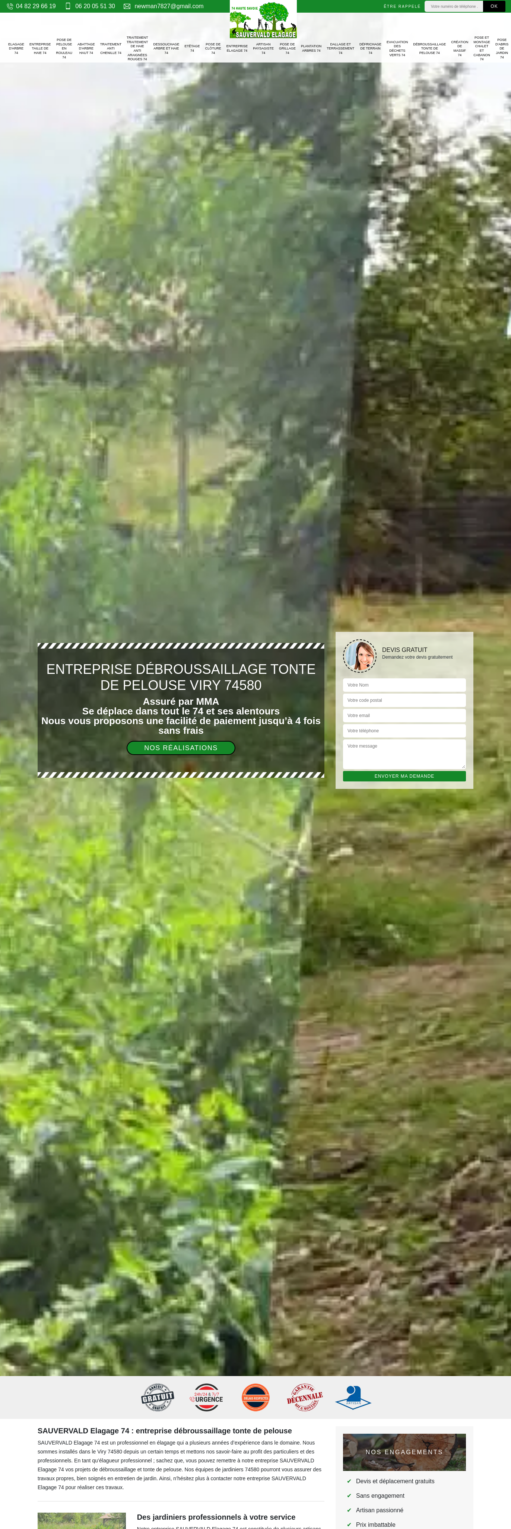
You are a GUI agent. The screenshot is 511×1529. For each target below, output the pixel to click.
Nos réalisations (181, 748)
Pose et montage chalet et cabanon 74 (481, 48)
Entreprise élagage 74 (237, 48)
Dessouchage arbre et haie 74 (166, 48)
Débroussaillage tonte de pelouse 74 (429, 48)
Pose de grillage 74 (287, 48)
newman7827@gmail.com (163, 6)
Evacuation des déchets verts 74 (397, 48)
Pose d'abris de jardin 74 (501, 48)
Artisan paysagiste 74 (263, 48)
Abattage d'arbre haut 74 (86, 48)
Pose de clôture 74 (213, 48)
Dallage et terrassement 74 (340, 48)
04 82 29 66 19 (31, 6)
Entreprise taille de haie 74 (40, 48)
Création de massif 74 (459, 48)
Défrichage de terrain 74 (370, 48)
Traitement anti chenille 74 (111, 48)
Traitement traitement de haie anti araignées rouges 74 (137, 48)
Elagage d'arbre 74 (16, 48)
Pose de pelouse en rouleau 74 (64, 48)
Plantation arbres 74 (311, 48)
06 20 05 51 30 (89, 6)
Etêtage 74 (192, 48)
